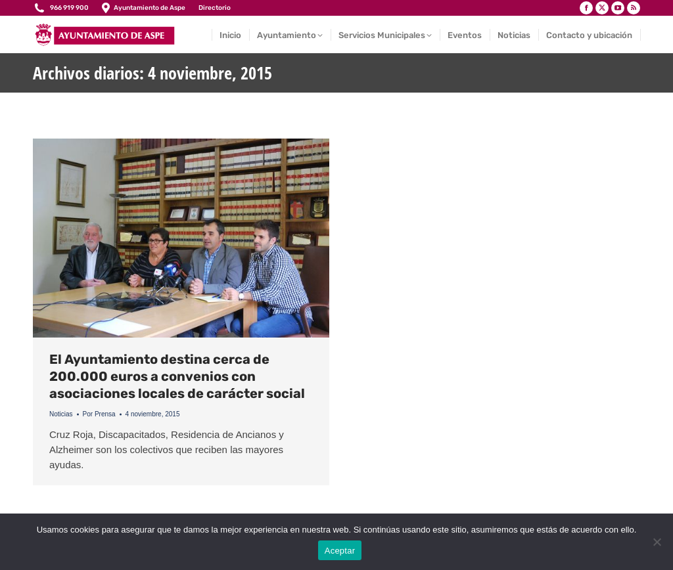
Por (99, 414)
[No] (656, 541)
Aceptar (340, 551)
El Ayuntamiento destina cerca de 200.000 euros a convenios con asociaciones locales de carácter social (177, 376)
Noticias (61, 414)
